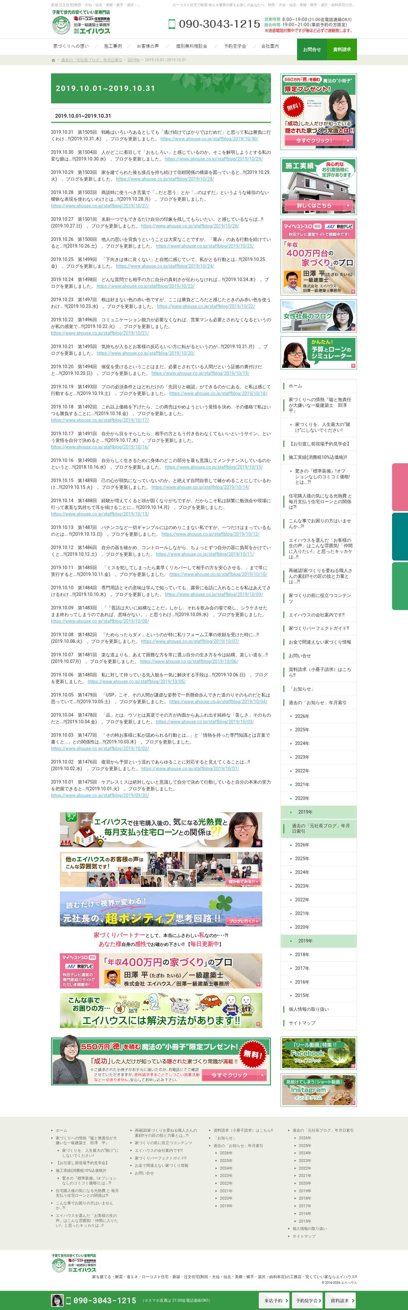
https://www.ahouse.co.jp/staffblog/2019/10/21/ (100, 333)
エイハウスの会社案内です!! (317, 614)
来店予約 (274, 1300)
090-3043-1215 (261, 24)
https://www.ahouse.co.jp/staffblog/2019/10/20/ (145, 353)
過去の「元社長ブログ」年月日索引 (321, 828)
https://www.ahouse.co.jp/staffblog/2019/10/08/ (100, 621)
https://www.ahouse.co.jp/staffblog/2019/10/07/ (190, 641)
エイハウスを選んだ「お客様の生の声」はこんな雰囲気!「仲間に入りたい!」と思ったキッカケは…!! (321, 549)
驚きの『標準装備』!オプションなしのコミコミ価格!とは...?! (322, 476)
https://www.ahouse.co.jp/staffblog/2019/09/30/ (100, 795)
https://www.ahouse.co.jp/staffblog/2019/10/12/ (210, 534)
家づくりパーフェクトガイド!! (319, 628)
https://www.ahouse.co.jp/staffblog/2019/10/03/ (205, 721)
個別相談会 (400, 487)
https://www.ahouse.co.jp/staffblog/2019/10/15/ (214, 467)
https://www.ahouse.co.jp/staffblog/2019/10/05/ (137, 681)
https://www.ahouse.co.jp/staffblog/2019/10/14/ (200, 487)
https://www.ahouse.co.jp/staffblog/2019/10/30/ (209, 138)
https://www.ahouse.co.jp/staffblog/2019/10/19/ (200, 373)
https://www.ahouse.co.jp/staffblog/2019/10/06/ (189, 661)
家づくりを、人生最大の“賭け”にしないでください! (322, 427)
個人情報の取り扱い (309, 1009)
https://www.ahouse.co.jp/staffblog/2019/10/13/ (100, 514)
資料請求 (340, 1300)
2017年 (302, 968)
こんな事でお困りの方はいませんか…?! (320, 523)
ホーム (295, 385)
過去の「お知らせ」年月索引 (318, 702)
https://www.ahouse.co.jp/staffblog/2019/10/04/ (218, 701)
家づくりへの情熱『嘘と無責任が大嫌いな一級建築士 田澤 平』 (320, 405)
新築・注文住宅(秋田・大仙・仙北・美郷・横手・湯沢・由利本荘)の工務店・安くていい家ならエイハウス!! (264, 1276)
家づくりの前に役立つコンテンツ (320, 598)
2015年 (302, 995)
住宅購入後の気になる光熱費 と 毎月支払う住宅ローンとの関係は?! (320, 501)
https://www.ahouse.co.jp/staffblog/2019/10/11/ (205, 554)
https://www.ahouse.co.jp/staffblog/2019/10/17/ (100, 420)
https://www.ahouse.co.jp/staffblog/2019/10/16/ (100, 447)
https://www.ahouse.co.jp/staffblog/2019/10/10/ (218, 574)
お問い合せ (300, 655)
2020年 (302, 798)
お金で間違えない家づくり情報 (320, 641)
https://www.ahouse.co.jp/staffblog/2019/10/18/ (218, 393)
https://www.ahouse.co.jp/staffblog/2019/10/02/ (100, 748)
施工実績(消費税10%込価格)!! (318, 457)
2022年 (302, 770)
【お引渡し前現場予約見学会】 (320, 443)
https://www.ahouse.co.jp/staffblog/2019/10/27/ (100, 205)
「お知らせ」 (302, 688)
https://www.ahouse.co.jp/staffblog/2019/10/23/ (145, 286)
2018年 (302, 954)
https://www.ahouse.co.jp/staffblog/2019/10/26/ (190, 225)
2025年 (302, 729)
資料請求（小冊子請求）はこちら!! (320, 672)
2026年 (302, 716)
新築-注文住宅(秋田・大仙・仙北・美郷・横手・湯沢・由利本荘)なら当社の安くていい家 (121, 5)
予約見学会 (400, 537)
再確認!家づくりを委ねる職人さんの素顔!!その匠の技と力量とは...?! (321, 576)
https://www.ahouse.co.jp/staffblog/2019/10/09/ (214, 594)
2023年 (302, 757)
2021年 (302, 784)
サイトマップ (302, 1022)
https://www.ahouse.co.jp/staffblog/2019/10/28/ (165, 179)
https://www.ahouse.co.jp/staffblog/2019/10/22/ (206, 306)
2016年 (302, 982)
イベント (307, 1300)
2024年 (302, 743)
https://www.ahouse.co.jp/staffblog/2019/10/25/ (205, 246)
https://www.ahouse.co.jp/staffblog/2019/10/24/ (165, 266)
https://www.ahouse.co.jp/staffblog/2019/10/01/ (190, 768)
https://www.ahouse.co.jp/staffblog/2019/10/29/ (214, 158)
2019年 (305, 812)
